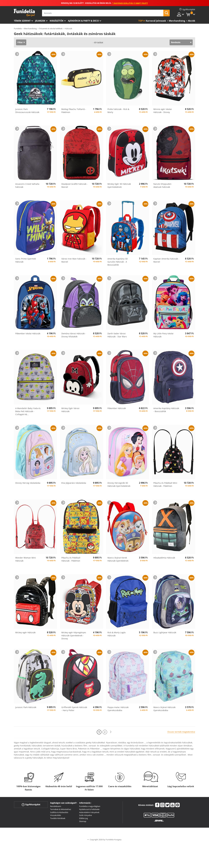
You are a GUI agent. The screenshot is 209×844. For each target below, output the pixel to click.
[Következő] (110, 732)
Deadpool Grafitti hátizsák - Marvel (74, 185)
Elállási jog (83, 818)
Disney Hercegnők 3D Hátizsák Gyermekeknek (118, 484)
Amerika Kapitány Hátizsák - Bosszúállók (166, 410)
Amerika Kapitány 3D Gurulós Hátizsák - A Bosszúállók (117, 261)
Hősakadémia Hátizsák (164, 557)
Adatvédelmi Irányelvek (89, 812)
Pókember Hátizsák (116, 408)
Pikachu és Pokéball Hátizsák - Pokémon (70, 559)
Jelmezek (40, 20)
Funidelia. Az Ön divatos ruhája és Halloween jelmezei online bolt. (24, 13)
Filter (20, 42)
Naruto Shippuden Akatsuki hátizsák (162, 185)
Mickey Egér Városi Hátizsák (70, 410)
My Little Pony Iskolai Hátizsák (163, 335)
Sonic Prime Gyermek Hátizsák (25, 260)
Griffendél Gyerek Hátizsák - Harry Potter (74, 709)
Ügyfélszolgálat (31, 804)
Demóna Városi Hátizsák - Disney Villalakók (73, 335)
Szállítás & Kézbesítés (59, 812)
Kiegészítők (56, 20)
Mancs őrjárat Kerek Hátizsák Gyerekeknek (117, 559)
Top (140, 20)
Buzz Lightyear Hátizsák (164, 632)
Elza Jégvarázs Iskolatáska (73, 483)
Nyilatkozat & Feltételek (89, 809)
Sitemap (82, 821)
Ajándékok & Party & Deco (83, 20)
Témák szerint (22, 20)
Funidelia (18, 28)
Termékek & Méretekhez (60, 809)
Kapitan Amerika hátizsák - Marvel (166, 260)
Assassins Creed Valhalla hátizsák (27, 185)
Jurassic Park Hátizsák (25, 707)
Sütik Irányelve (85, 815)
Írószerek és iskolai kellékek (51, 28)
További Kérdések (57, 818)
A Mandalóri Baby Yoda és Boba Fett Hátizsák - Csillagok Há (28, 411)
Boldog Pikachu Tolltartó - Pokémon (73, 111)
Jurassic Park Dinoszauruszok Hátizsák (27, 111)
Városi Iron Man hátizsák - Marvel (74, 260)
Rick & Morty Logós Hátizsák (116, 634)
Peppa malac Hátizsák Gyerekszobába (118, 709)
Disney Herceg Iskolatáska (27, 483)
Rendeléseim (55, 806)
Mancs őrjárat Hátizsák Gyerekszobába (164, 709)
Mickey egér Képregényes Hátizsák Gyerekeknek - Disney (73, 635)
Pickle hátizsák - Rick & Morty (118, 111)
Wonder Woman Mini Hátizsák (25, 559)
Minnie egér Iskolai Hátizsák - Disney (162, 111)
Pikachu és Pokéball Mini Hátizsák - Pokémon (165, 484)
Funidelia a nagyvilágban (89, 806)
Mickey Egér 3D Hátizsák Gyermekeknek (119, 185)
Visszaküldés (55, 815)
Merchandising (30, 28)
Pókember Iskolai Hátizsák (27, 333)
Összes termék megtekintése (181, 731)
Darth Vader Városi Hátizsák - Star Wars (117, 335)
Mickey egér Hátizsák (25, 632)
